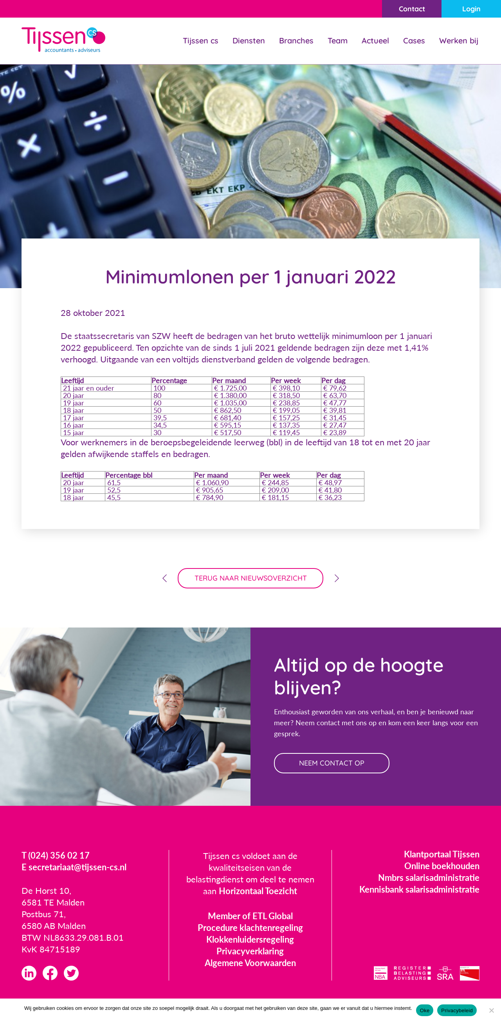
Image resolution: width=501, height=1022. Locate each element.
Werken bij (458, 40)
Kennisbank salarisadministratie (419, 889)
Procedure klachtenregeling (250, 927)
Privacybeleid (457, 1010)
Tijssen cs (200, 40)
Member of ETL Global (250, 916)
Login (471, 8)
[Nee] (491, 1010)
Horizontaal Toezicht (258, 891)
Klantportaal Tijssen (441, 854)
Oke (425, 1010)
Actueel (375, 40)
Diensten (248, 40)
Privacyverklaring (250, 951)
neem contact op (331, 762)
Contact (412, 8)
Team (338, 40)
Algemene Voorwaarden (250, 962)
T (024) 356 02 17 (56, 855)
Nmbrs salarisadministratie (428, 877)
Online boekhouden (441, 866)
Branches (296, 40)
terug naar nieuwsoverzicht (251, 578)
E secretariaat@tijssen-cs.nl (74, 867)
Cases (414, 40)
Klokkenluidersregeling (250, 939)
